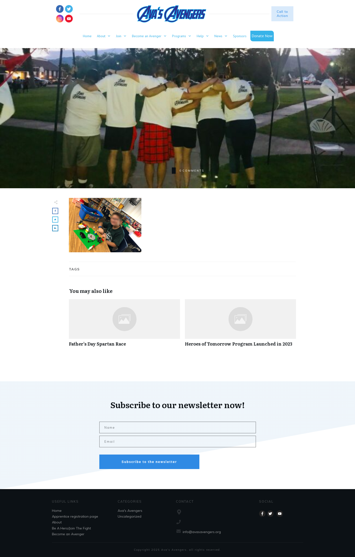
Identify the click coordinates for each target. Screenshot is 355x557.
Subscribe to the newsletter (149, 462)
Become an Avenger (68, 534)
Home (57, 510)
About (57, 522)
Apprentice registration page (75, 516)
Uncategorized (129, 516)
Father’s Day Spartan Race (124, 325)
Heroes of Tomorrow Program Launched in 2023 (240, 325)
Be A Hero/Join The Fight (71, 528)
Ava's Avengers (130, 510)
